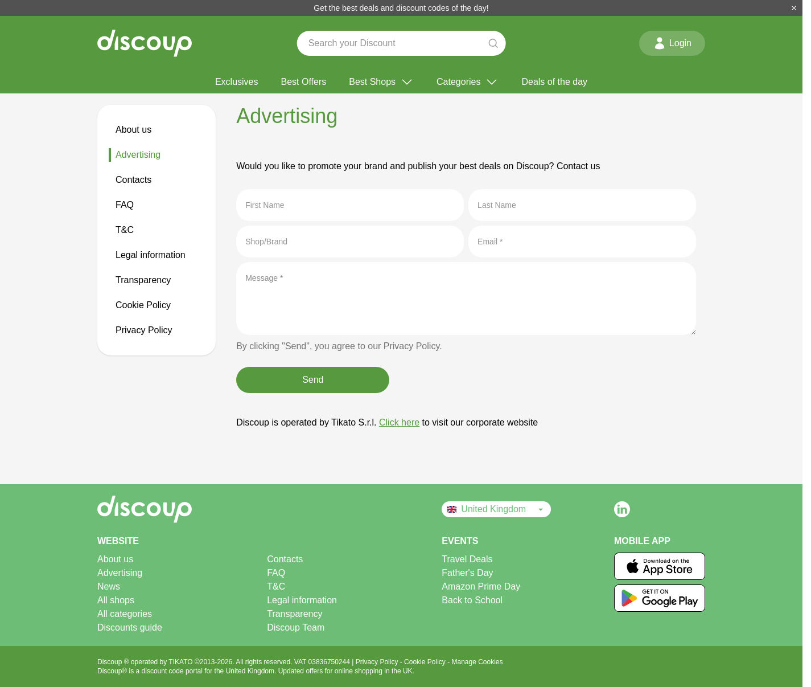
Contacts (133, 180)
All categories (124, 614)
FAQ (125, 205)
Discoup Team (295, 627)
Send (312, 380)
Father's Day (467, 573)
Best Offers (304, 82)
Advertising (138, 155)
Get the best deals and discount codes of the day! (401, 8)
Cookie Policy (143, 305)
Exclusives (236, 82)
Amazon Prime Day (481, 586)
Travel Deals (467, 559)
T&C (125, 230)
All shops (115, 600)
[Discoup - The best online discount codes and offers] (144, 43)
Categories (468, 82)
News (108, 586)
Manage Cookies (477, 662)
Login (672, 43)
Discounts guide (129, 627)
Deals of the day (554, 82)
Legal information (151, 255)
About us (133, 129)
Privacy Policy (144, 330)
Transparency (143, 280)
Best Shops (381, 82)
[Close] (794, 8)
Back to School (472, 600)
